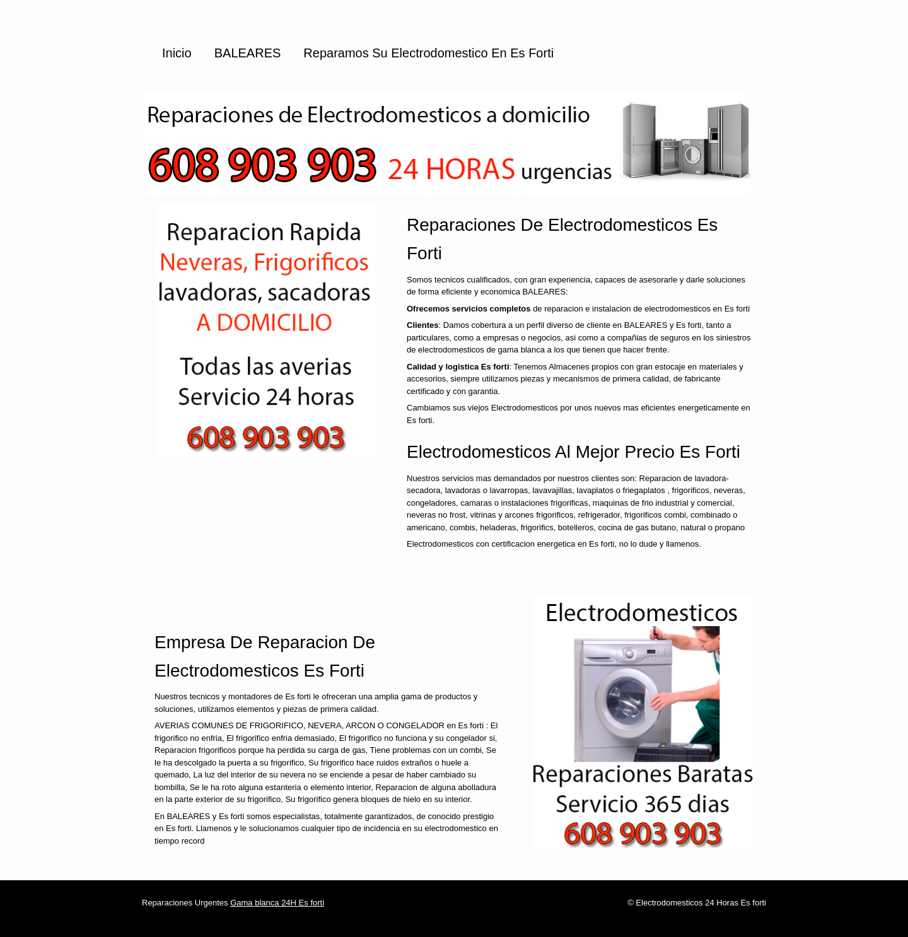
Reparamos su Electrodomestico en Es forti (428, 53)
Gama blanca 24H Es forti (277, 902)
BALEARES (247, 53)
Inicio (177, 53)
